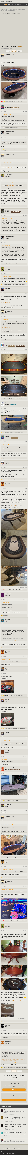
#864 (26, 810)
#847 (26, 242)
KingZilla (5, 1128)
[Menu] (2, 4)
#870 (26, 1047)
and (10, 127)
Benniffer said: (5, 628)
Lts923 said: (4, 759)
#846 (26, 215)
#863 (26, 773)
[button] (1, 1151)
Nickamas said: (5, 659)
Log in (14, 1100)
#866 (26, 866)
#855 (26, 488)
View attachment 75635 (7, 604)
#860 (26, 705)
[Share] (24, 60)
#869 (26, 1030)
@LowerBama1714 (5, 302)
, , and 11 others (11, 800)
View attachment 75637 (7, 610)
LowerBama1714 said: (6, 114)
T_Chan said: (4, 444)
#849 (26, 293)
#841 (26, 60)
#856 (26, 599)
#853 (26, 441)
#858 (26, 656)
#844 (26, 159)
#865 (26, 822)
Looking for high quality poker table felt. (15, 1117)
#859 (26, 673)
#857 (26, 625)
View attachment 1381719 (17, 871)
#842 (26, 111)
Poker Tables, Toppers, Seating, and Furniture (17, 1128)
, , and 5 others (13, 205)
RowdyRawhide (5, 48)
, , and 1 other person (15, 284)
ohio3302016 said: (6, 602)
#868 (26, 930)
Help (13, 1153)
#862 (26, 756)
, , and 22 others (14, 101)
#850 (26, 316)
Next (19, 51)
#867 (26, 886)
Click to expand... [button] (14, 640)
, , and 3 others (15, 1067)
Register (15, 1089)
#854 (26, 467)
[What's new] (23, 4)
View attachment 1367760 (7, 451)
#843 (26, 137)
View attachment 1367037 (18, 120)
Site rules (9, 1153)
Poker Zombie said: (6, 218)
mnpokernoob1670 (7, 1134)
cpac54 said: (4, 140)
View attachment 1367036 (7, 120)
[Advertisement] (14, 29)
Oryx (5, 1141)
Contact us (3, 1153)
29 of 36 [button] (14, 51)
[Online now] (3, 464)
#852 (26, 408)
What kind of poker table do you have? (15, 1132)
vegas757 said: (5, 740)
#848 (26, 273)
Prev (8, 51)
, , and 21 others (14, 1021)
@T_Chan (13, 505)
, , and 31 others (14, 589)
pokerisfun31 (6, 1118)
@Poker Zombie (11, 167)
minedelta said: (5, 319)
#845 (26, 180)
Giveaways (9, 1)
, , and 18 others (14, 857)
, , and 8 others (13, 432)
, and (10, 263)
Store (2, 1)
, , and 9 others (15, 920)
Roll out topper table (9, 1140)
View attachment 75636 (7, 607)
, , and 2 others (14, 150)
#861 (26, 737)
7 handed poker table (10, 1110)
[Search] (26, 4)
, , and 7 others (12, 398)
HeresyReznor (7, 1111)
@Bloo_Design (22, 1000)
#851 (26, 349)
